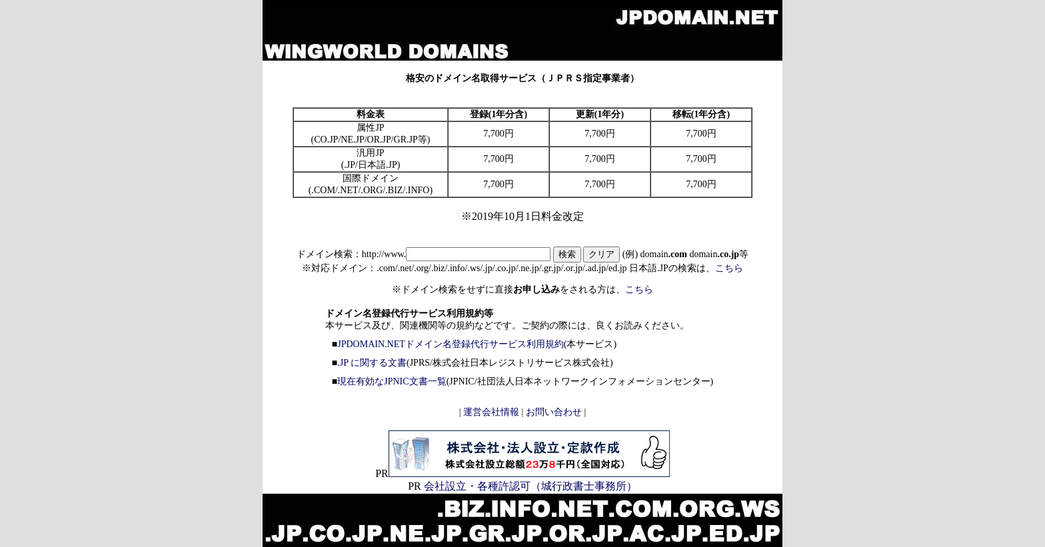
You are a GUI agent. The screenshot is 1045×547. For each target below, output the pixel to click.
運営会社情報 (490, 412)
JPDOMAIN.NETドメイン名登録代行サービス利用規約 (450, 344)
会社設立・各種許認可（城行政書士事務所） (529, 486)
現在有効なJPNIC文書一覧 (391, 381)
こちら (729, 268)
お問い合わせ (554, 412)
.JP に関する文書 (372, 363)
